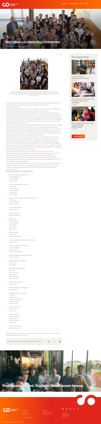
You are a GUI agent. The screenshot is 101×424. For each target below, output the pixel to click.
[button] (47, 391)
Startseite (8, 46)
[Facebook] (54, 341)
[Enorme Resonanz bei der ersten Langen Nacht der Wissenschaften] (83, 113)
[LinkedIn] (48, 341)
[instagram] (63, 408)
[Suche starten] (84, 4)
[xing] (77, 408)
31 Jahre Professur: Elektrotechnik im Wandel (80, 77)
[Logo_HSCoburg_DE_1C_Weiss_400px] (10, 3)
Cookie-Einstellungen (28, 417)
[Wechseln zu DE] (81, 3)
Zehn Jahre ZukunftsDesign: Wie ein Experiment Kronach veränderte (83, 101)
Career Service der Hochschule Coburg (34, 153)
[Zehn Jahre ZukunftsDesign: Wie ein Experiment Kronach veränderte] (83, 89)
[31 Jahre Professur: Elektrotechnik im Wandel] (83, 67)
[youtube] (70, 408)
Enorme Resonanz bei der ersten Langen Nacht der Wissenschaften (83, 125)
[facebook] (74, 408)
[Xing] (59, 341)
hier (26, 335)
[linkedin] (66, 408)
